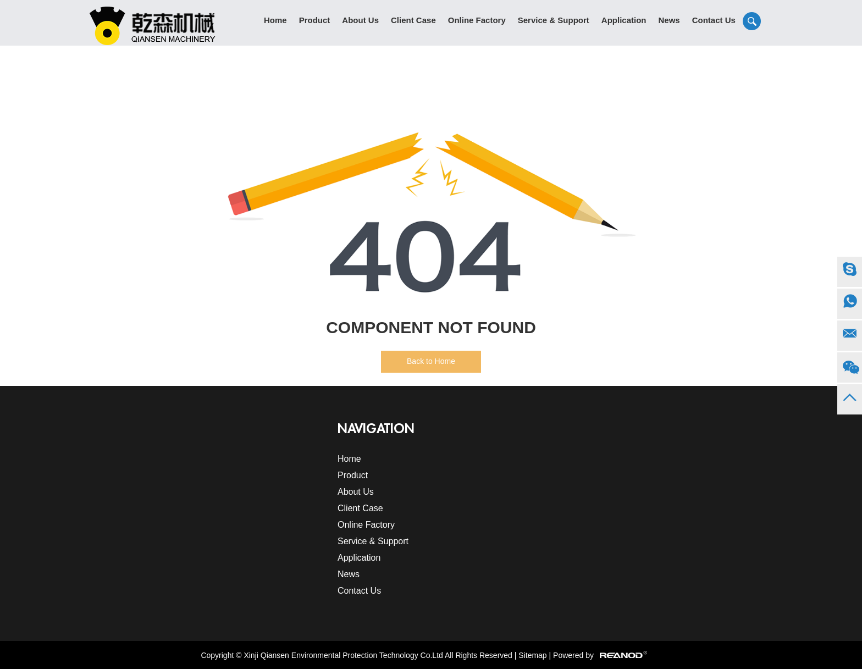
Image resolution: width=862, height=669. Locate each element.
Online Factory (477, 20)
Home (275, 20)
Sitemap (532, 655)
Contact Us (714, 20)
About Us (360, 20)
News (668, 20)
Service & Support (553, 20)
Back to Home (431, 361)
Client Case (413, 20)
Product (314, 20)
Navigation (376, 428)
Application (623, 20)
